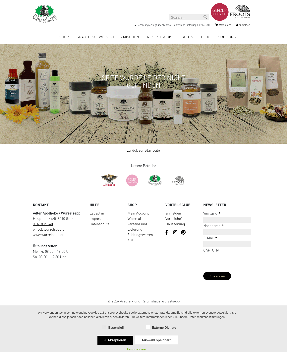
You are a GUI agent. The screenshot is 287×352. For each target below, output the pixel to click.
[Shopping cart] (223, 25)
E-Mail (210, 238)
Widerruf (134, 218)
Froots (186, 37)
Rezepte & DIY (159, 37)
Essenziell (113, 327)
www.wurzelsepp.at (48, 234)
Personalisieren (137, 349)
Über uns (227, 37)
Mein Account (138, 213)
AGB (131, 240)
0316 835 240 (43, 224)
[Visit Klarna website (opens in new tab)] (143, 291)
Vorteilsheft (174, 218)
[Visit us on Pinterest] (183, 232)
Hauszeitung (175, 224)
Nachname (213, 225)
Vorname (211, 213)
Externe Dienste (161, 327)
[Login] (243, 25)
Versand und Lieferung (137, 226)
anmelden (173, 213)
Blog (205, 37)
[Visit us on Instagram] (175, 232)
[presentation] (233, 261)
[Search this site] (189, 17)
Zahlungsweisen (140, 234)
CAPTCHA (211, 250)
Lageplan (97, 213)
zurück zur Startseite (143, 150)
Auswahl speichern (156, 340)
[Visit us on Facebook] (167, 232)
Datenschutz (99, 224)
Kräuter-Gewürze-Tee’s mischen (108, 37)
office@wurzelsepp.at (49, 229)
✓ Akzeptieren (115, 340)
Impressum (99, 218)
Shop (64, 37)
